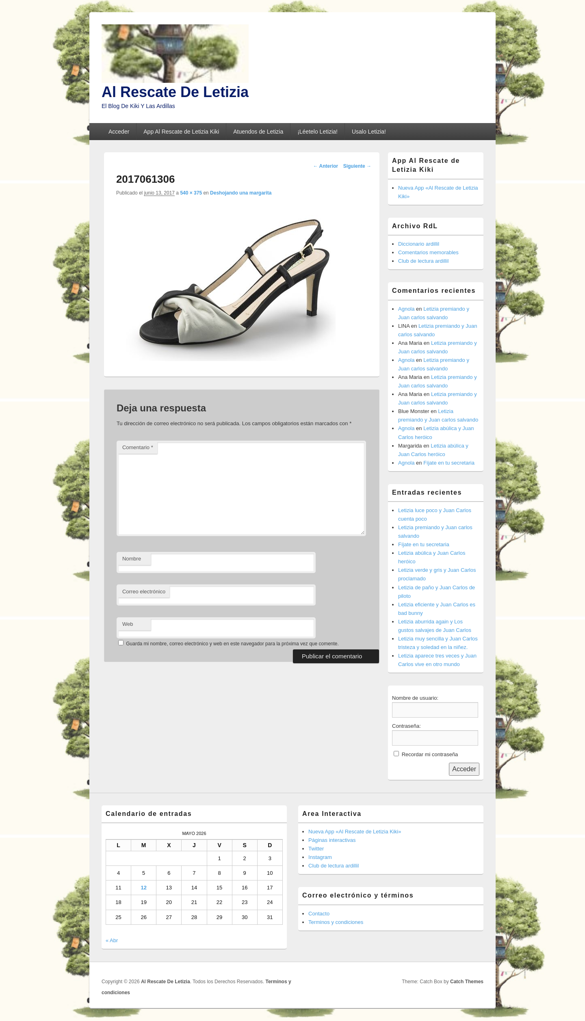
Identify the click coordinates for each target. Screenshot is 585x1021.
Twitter (316, 849)
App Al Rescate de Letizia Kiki (181, 131)
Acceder (118, 131)
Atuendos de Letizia (258, 131)
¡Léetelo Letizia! (317, 131)
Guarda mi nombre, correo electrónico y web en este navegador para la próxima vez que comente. (232, 644)
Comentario (137, 447)
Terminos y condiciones (335, 922)
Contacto (318, 914)
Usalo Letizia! (369, 131)
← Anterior (325, 166)
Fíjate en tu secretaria (448, 463)
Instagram (320, 857)
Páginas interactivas (331, 840)
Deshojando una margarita (240, 193)
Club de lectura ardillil (423, 261)
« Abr (112, 940)
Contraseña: (406, 726)
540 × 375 (191, 193)
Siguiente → (357, 166)
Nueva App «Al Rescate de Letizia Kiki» (354, 831)
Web (127, 624)
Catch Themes (466, 981)
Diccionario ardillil (418, 244)
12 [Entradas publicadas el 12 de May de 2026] (143, 888)
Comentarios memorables (428, 252)
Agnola (406, 309)
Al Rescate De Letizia (175, 92)
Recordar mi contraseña (430, 754)
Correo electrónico (143, 591)
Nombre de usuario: (415, 698)
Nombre (131, 559)
